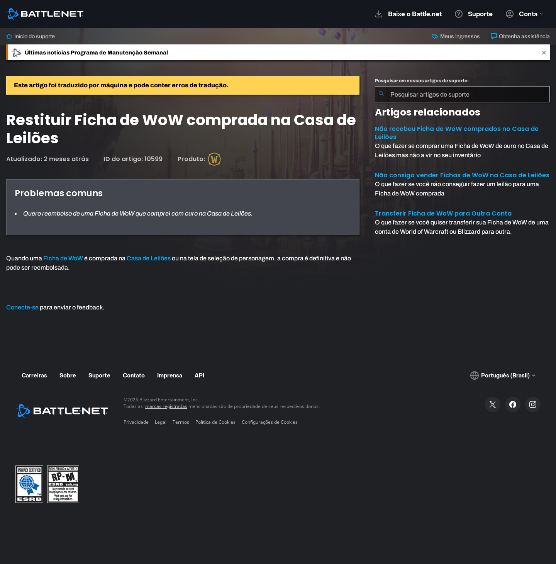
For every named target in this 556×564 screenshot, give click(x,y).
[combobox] (462, 94)
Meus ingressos (456, 36)
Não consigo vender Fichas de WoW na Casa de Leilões (462, 175)
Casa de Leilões (149, 258)
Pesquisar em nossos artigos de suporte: (422, 80)
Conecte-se (22, 307)
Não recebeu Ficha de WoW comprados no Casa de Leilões (457, 132)
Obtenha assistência (520, 36)
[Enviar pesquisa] (381, 94)
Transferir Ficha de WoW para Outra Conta (443, 213)
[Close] (544, 52)
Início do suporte (30, 36)
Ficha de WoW (63, 258)
